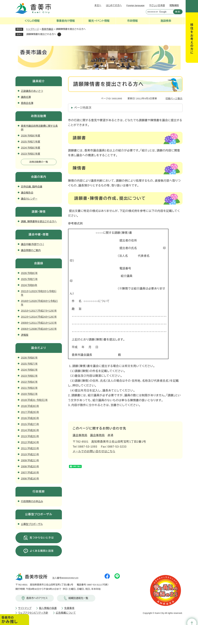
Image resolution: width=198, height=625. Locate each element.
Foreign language (135, 5)
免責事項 (69, 608)
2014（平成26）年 (30, 430)
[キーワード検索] (159, 11)
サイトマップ (24, 608)
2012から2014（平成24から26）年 (39, 317)
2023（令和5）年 (29, 376)
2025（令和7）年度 (30, 141)
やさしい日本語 (157, 5)
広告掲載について (66, 613)
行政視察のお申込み (32, 501)
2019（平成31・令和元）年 (34, 400)
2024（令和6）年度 (30, 147)
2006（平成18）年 (30, 478)
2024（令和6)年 (29, 285)
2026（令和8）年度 (30, 135)
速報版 (24, 335)
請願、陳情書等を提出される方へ (39, 221)
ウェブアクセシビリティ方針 (33, 613)
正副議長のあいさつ (32, 91)
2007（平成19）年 (30, 472)
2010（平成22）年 (30, 454)
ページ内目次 (82, 107)
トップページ (32, 29)
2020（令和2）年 (29, 394)
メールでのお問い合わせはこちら (94, 451)
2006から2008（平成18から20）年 (39, 329)
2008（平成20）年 (30, 466)
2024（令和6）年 (29, 370)
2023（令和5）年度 (30, 153)
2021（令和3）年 (29, 388)
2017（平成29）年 (30, 412)
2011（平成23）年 (30, 448)
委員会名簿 (27, 103)
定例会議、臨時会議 (31, 186)
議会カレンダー (29, 198)
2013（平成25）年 (30, 436)
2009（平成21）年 (30, 460)
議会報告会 (27, 192)
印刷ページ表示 (174, 98)
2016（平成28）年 (30, 418)
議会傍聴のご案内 (31, 250)
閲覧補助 (174, 5)
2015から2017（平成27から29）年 (39, 310)
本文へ (97, 5)
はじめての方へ (114, 5)
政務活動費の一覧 (38, 162)
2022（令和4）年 (29, 382)
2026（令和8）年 (29, 273)
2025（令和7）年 (29, 279)
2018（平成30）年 (30, 406)
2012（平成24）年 (30, 442)
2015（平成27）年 (30, 424)
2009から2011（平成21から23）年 (39, 323)
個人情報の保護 (48, 608)
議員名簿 (26, 97)
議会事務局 (80, 435)
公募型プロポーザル (32, 524)
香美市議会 (47, 29)
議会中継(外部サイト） (32, 244)
